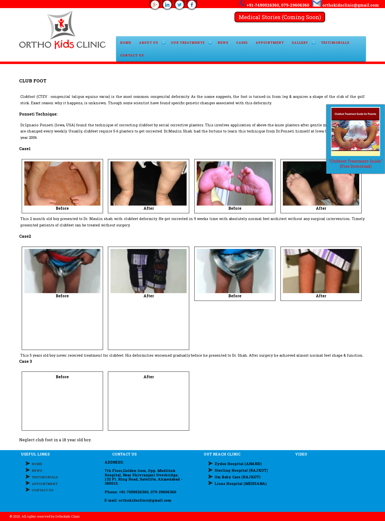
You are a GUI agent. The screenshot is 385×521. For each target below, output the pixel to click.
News (223, 42)
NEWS (37, 470)
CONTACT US (132, 55)
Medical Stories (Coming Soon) (280, 17)
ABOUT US (148, 42)
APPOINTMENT (270, 42)
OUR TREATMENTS (188, 42)
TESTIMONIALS (335, 42)
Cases (242, 42)
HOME (125, 42)
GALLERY (300, 42)
